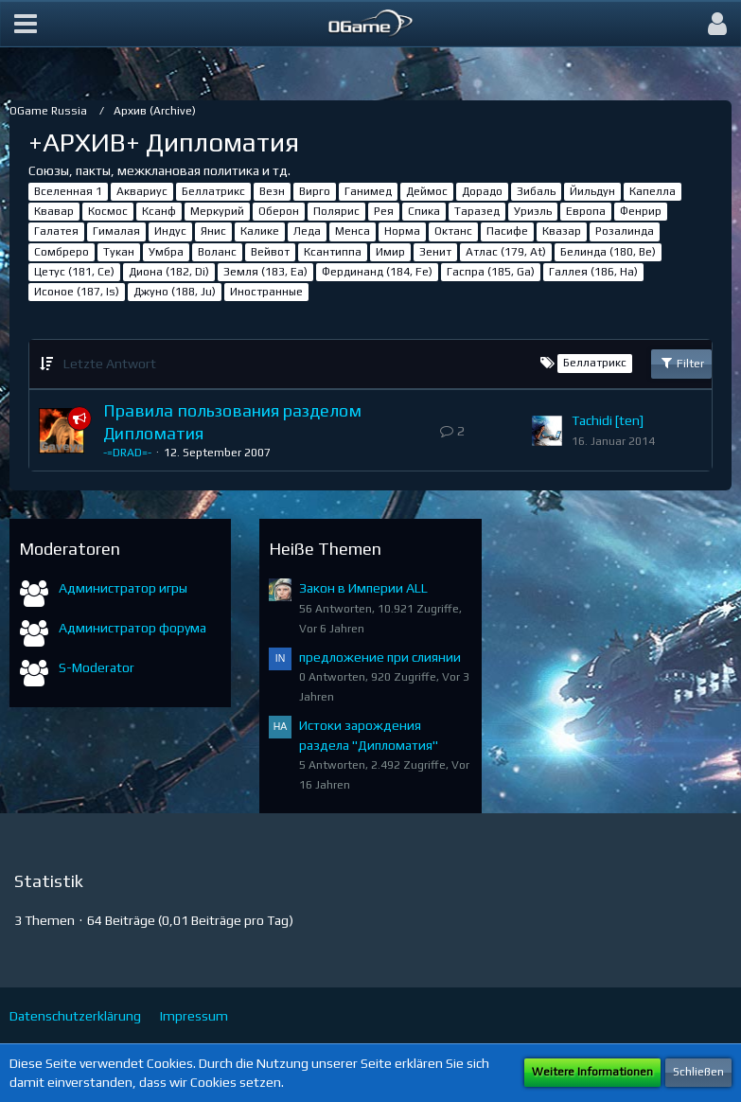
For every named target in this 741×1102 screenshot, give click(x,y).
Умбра (166, 251)
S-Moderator (96, 667)
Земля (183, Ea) (265, 271)
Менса (352, 231)
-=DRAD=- (127, 452)
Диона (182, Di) (169, 271)
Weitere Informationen (592, 1071)
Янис (213, 231)
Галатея (56, 231)
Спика (424, 211)
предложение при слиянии (380, 657)
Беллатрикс (213, 191)
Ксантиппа (333, 251)
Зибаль (536, 191)
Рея (384, 211)
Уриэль (533, 211)
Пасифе (507, 231)
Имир (390, 251)
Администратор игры (123, 587)
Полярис (336, 211)
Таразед (477, 211)
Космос (108, 211)
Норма (402, 231)
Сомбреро (61, 251)
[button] (25, 24)
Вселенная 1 (68, 191)
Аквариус (142, 191)
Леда (307, 231)
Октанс (453, 231)
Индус (170, 231)
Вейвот (270, 251)
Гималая (116, 231)
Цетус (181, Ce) (74, 271)
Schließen (698, 1071)
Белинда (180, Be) (608, 251)
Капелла (652, 191)
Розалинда (624, 231)
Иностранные (266, 291)
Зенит (435, 251)
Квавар (54, 211)
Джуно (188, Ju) (174, 291)
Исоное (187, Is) (76, 291)
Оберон (278, 211)
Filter (681, 362)
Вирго (314, 191)
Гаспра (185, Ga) (491, 271)
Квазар (561, 231)
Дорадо (482, 191)
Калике (259, 231)
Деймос (427, 191)
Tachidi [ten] (608, 420)
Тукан (118, 251)
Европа (586, 211)
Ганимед (368, 191)
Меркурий (217, 211)
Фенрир (641, 211)
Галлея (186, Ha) (593, 271)
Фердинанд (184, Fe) (377, 271)
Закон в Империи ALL (363, 587)
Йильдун (592, 191)
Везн (272, 191)
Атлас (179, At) (506, 251)
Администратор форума (132, 627)
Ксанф (159, 211)
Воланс (217, 251)
